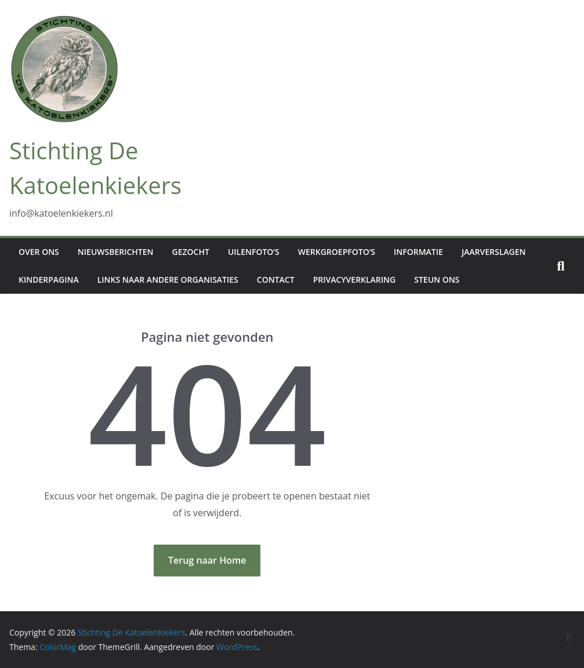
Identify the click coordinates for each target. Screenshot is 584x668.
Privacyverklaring (354, 279)
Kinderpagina (49, 279)
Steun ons (436, 279)
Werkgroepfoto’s (336, 251)
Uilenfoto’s (254, 251)
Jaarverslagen (494, 251)
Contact (276, 279)
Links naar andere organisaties (167, 279)
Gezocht (190, 251)
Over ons (39, 251)
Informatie (418, 251)
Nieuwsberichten (116, 251)
